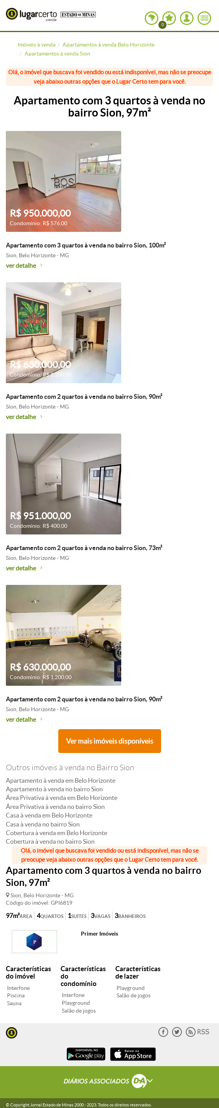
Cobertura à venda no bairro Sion (50, 841)
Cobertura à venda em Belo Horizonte (56, 832)
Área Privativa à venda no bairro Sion (55, 806)
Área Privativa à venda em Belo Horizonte (61, 797)
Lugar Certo (31, 14)
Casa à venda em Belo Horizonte (49, 815)
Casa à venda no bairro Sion (43, 824)
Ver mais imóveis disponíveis (109, 741)
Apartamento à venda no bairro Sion (54, 788)
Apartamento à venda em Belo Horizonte (60, 780)
